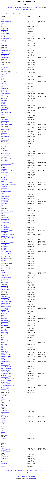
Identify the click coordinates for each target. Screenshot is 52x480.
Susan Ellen (3, 310)
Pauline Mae (4, 203)
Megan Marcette (4, 140)
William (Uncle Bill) (5, 370)
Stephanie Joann (4, 306)
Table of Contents (21, 476)
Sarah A (3, 272)
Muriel (2, 165)
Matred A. (3, 129)
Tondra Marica (4, 332)
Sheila (2, 441)
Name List (32, 476)
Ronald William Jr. (5, 256)
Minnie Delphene (5, 400)
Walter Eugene (4, 361)
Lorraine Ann (4, 88)
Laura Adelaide (4, 57)
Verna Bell (3, 354)
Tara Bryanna (4, 313)
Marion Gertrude (5, 121)
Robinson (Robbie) (5, 243)
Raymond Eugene (5, 219)
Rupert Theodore (5, 267)
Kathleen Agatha (4, 30)
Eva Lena (3, 407)
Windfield (3, 389)
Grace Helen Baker (5, 416)
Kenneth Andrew (5, 38)
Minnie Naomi (4, 150)
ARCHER (3, 413)
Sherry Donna (4, 289)
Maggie (3, 100)
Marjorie (3, 448)
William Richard (4, 377)
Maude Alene (4, 134)
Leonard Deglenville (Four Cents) (8, 73)
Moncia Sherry (4, 160)
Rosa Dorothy (4, 258)
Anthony (3, 438)
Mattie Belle (4, 133)
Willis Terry (3, 387)
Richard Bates (4, 227)
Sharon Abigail (4, 286)
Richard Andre (4, 222)
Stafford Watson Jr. (5, 301)
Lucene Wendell (4, 93)
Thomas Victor (4, 322)
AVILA (2, 464)
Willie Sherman (4, 385)
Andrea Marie (4, 410)
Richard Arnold (4, 224)
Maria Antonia (4, 115)
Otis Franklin (4, 188)
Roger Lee (3, 248)
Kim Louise (3, 463)
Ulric (2, 346)
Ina (2, 397)
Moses (2, 162)
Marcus (2, 114)
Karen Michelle (4, 24)
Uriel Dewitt (4, 347)
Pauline (2, 201)
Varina (2, 353)
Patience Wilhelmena (5, 191)
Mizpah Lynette (4, 158)
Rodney (3, 244)
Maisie (2, 103)
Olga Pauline (4, 179)
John (2, 446)
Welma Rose (4, 368)
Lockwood (3, 83)
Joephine (3, 444)
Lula (2, 95)
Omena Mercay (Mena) (6, 184)
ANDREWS (3, 408)
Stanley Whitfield (5, 304)
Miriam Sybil (4, 153)
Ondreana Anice (4, 186)
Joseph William (4, 21)
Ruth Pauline (4, 268)
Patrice (2, 193)
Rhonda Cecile (4, 220)
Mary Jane (3, 127)
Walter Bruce (4, 359)
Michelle (3, 420)
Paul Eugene (4, 198)
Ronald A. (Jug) (4, 251)
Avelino (3, 466)
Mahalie (3, 102)
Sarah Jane (3, 274)
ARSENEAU (4, 440)
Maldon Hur (4, 109)
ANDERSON (4, 405)
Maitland (3, 105)
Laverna (3, 64)
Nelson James (4, 174)
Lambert (3, 52)
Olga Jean (3, 450)
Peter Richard (4, 210)
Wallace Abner (4, 356)
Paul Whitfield (4, 200)
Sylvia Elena (4, 311)
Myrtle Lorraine (4, 170)
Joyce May (3, 23)
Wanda (2, 363)
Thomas (3, 432)
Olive (2, 181)
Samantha (3, 270)
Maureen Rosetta (5, 136)
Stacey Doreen (4, 299)
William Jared (4, 375)
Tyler (2, 339)
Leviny (2, 76)
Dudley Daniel (4, 458)
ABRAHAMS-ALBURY (21, 9)
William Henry (4, 373)
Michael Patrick (4, 146)
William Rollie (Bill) (5, 378)
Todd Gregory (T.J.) (5, 330)
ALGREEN (3, 395)
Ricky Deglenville (5, 237)
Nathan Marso (4, 172)
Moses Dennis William (6, 164)
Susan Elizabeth (4, 308)
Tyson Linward (4, 344)
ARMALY (3, 423)
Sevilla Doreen (4, 282)
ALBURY (3, 19)
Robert (2, 239)
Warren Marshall (5, 365)
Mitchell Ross (4, 155)
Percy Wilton (4, 207)
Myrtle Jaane (4, 169)
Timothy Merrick (5, 325)
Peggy (2, 205)
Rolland (3, 250)
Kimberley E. (4, 40)
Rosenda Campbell (5, 451)
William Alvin (4, 371)
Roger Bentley (4, 246)
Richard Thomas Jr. (5, 234)
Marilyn (3, 399)
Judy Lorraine (4, 461)
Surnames (27, 476)
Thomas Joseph (4, 320)
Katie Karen (3, 35)
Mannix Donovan (5, 112)
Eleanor (3, 415)
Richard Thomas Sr (5, 236)
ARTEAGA (3, 443)
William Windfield (5, 383)
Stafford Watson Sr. (5, 303)
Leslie (2, 74)
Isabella (3, 418)
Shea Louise (4, 287)
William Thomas (4, 380)
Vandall (3, 349)
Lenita (2, 69)
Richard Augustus (5, 225)
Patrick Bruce (4, 196)
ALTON (2, 402)
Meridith (3, 143)
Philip (2, 213)
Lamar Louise (4, 50)
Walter (2, 358)
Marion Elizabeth (5, 119)
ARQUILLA (3, 436)
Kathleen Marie (4, 31)
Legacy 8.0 (30, 478)
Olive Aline (3, 182)
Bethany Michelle (5, 412)
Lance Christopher (5, 54)
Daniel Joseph (4, 456)
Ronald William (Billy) (6, 253)
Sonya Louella (4, 296)
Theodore (3, 315)
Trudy (2, 337)
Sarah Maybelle (4, 277)
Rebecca (3, 422)
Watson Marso (4, 366)
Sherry (2, 404)
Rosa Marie (3, 260)
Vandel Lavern (4, 351)
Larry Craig (3, 55)
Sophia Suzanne (4, 298)
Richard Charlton (5, 229)
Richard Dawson (4, 231)
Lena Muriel (4, 67)
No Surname (9, 7)
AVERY (2, 453)
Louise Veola (4, 90)
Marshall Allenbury (5, 124)
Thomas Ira (3, 318)
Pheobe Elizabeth (5, 212)
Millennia (34, 478)
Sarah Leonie (4, 275)
